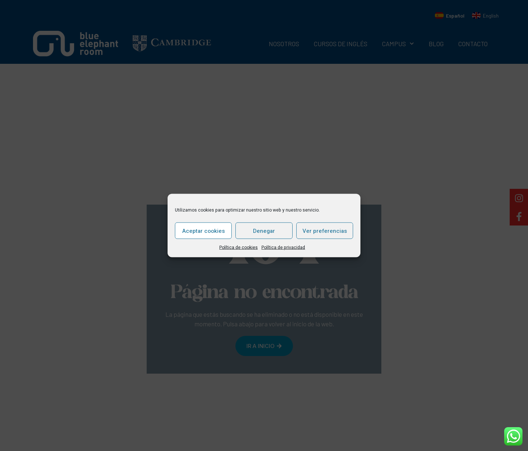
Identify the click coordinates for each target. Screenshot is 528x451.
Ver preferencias (324, 231)
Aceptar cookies (203, 231)
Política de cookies (238, 247)
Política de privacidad (283, 247)
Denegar (264, 231)
